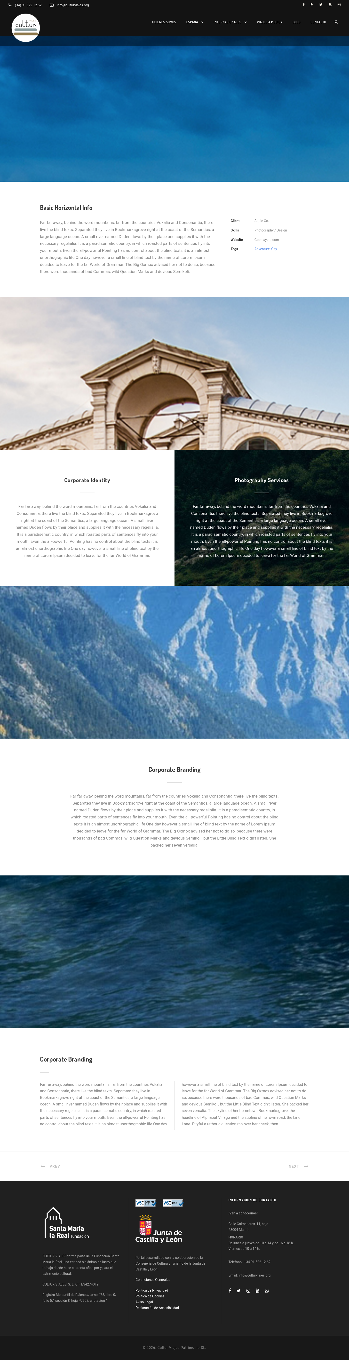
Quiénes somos (164, 22)
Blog (297, 22)
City (274, 249)
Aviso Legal (144, 1302)
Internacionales (227, 22)
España (192, 22)
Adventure (262, 249)
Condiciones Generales (152, 1280)
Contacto (318, 22)
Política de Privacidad (151, 1290)
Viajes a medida (270, 22)
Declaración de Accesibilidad (157, 1308)
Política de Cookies (149, 1296)
